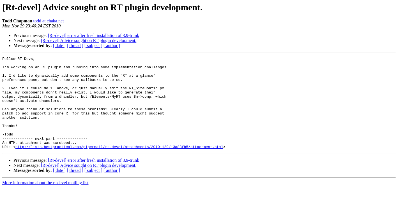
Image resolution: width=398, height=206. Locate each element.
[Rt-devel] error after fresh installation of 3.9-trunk (93, 35)
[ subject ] (93, 45)
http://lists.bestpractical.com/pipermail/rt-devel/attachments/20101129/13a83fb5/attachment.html (119, 165)
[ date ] (59, 45)
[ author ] (111, 45)
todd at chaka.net (48, 20)
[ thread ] (75, 45)
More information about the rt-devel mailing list (45, 201)
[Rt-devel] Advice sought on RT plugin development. (88, 40)
